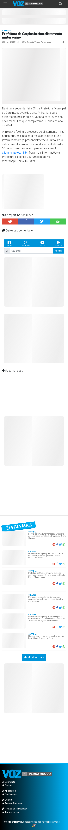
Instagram (26, 243)
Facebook (9, 243)
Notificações (9, 794)
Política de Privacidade (15, 808)
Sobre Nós (8, 782)
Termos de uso (11, 812)
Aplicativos (9, 791)
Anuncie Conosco (12, 803)
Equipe (7, 785)
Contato (7, 799)
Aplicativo (58, 243)
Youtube (42, 243)
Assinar (58, 250)
